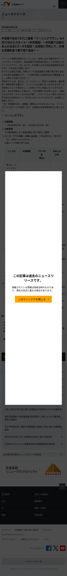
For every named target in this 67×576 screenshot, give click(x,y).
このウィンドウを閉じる (32, 299)
